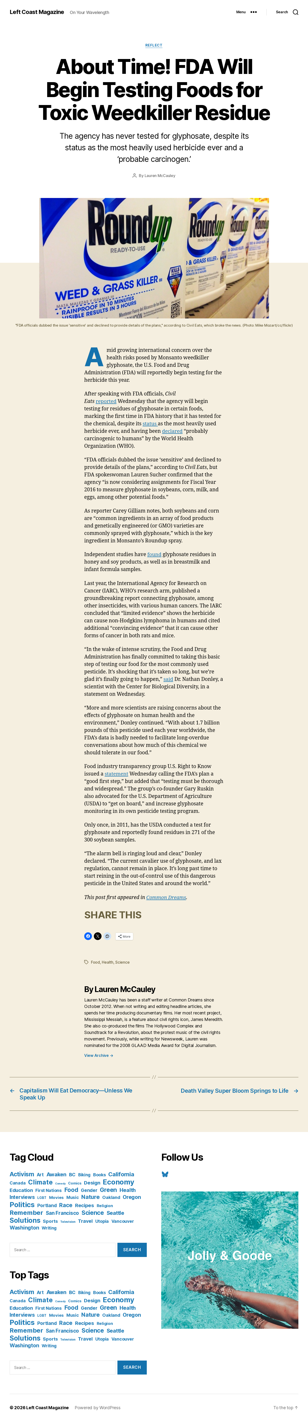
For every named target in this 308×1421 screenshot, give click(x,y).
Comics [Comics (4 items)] (74, 1183)
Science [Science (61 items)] (93, 1212)
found (154, 554)
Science (122, 962)
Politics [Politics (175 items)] (22, 1204)
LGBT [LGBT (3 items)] (41, 1197)
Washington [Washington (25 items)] (24, 1227)
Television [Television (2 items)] (67, 1221)
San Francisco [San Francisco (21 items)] (62, 1213)
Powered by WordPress (98, 1407)
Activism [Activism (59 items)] (22, 1174)
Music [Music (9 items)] (72, 1197)
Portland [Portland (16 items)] (47, 1205)
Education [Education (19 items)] (21, 1190)
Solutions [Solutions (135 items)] (25, 1220)
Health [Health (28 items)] (128, 1190)
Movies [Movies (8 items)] (56, 1197)
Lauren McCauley (160, 175)
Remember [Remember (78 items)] (26, 1212)
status (150, 424)
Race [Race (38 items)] (65, 1205)
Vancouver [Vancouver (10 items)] (122, 1221)
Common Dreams (166, 897)
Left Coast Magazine (37, 12)
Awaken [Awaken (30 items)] (56, 1174)
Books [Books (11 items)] (99, 1174)
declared (172, 431)
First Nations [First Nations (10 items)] (48, 1190)
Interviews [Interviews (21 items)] (22, 1197)
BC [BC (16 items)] (72, 1174)
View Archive (98, 1055)
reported (106, 401)
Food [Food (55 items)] (71, 1189)
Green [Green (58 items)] (108, 1189)
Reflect (154, 45)
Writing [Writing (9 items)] (49, 1227)
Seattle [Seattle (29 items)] (115, 1213)
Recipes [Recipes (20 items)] (84, 1205)
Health (107, 962)
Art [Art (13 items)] (40, 1174)
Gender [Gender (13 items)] (89, 1190)
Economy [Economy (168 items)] (118, 1182)
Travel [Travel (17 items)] (85, 1221)
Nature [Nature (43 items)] (90, 1196)
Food (95, 962)
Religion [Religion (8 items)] (105, 1205)
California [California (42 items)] (121, 1174)
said (168, 679)
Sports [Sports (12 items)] (50, 1221)
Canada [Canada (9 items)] (18, 1182)
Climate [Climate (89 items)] (40, 1182)
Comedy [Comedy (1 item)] (60, 1183)
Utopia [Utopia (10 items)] (102, 1221)
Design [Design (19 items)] (92, 1182)
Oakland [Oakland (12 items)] (111, 1197)
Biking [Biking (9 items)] (84, 1174)
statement (116, 774)
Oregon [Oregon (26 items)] (132, 1197)
